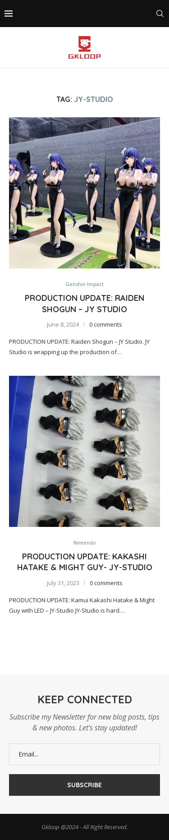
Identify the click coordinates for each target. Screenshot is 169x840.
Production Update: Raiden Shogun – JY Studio (84, 303)
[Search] (159, 13)
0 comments (105, 324)
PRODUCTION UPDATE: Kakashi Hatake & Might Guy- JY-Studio (84, 561)
